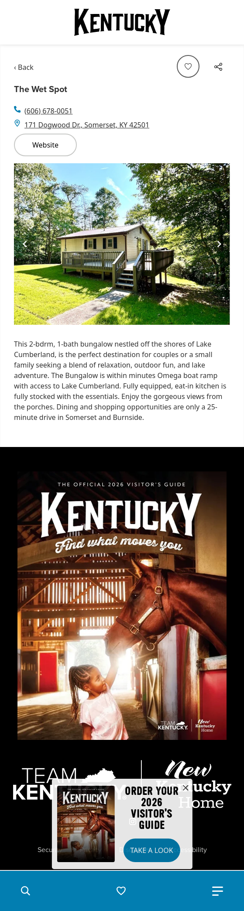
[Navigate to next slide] (219, 244)
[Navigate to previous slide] (24, 244)
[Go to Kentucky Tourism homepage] (122, 22)
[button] (25, 891)
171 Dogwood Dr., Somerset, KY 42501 (86, 125)
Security (50, 849)
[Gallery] (122, 244)
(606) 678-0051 (48, 111)
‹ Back (24, 67)
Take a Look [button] (151, 850)
